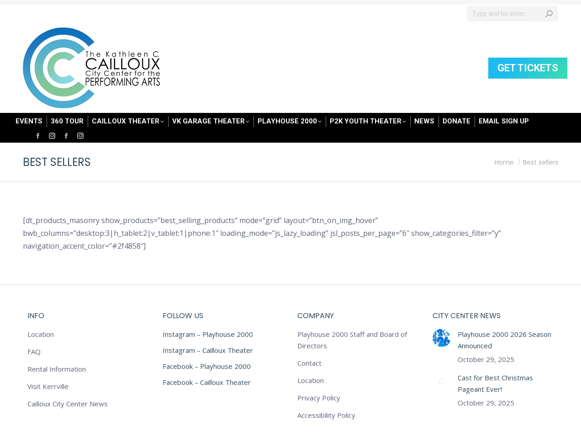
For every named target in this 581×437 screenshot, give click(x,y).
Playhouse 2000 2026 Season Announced (504, 340)
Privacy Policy (318, 397)
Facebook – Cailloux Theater (207, 382)
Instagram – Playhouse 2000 (208, 334)
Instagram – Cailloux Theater (208, 350)
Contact (309, 363)
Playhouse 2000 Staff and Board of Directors (352, 340)
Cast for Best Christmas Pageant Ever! (495, 383)
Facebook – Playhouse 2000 (207, 366)
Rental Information (56, 368)
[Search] (512, 13)
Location (40, 334)
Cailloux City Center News (67, 403)
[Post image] (442, 338)
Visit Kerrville (48, 386)
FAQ (34, 351)
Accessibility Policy (326, 415)
